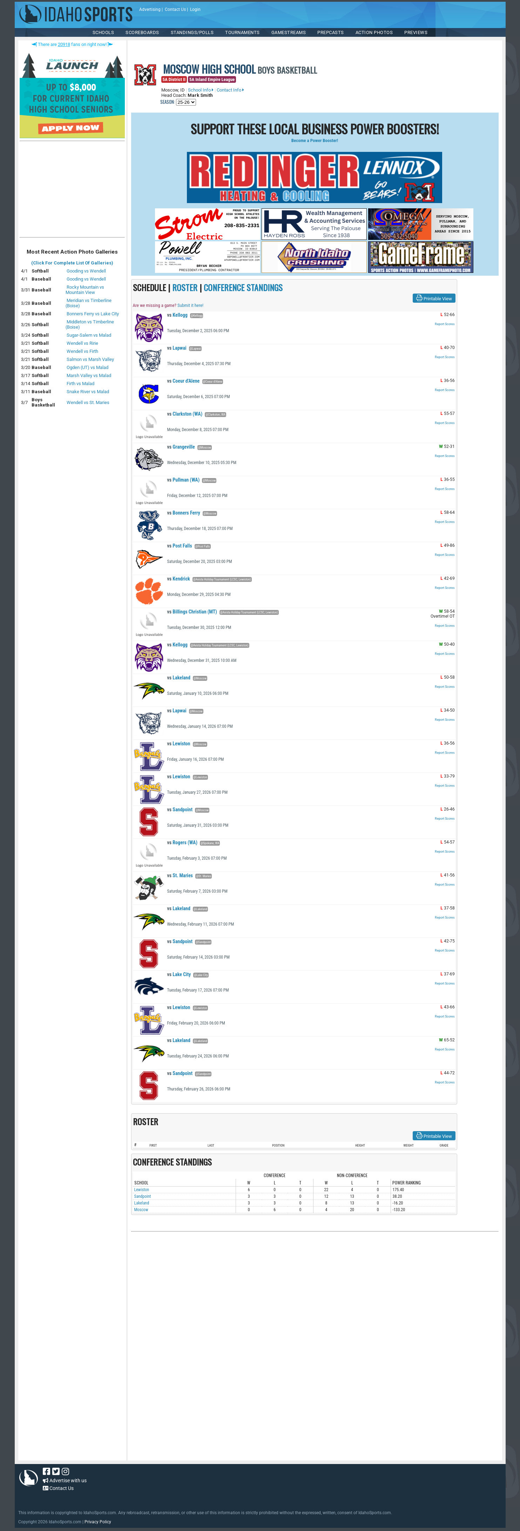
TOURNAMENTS (242, 32)
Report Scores (445, 324)
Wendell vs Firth (82, 351)
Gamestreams (288, 32)
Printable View (434, 298)
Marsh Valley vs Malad (89, 375)
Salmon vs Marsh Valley (90, 359)
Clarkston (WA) (185, 414)
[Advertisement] (72, 191)
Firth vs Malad (80, 383)
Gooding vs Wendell (86, 271)
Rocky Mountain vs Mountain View (85, 289)
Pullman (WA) (183, 480)
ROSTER (184, 287)
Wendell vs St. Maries (88, 402)
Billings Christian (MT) (192, 612)
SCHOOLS (103, 32)
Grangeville (181, 447)
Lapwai (177, 348)
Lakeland (178, 677)
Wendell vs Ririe (82, 343)
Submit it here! (190, 305)
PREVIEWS (415, 32)
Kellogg (177, 315)
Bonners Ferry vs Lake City (93, 313)
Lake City (179, 974)
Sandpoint (180, 809)
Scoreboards (142, 32)
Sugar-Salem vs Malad (89, 335)
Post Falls (179, 546)
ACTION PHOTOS (374, 32)
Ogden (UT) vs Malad (87, 367)
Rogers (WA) (182, 842)
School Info (201, 90)
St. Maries (180, 875)
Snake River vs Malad (88, 391)
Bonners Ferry (183, 513)
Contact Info (230, 90)
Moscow (141, 1209)
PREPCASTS (330, 32)
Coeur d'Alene (183, 381)
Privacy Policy (98, 1521)
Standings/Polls (192, 32)
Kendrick (178, 579)
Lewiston (178, 743)
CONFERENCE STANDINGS (243, 287)
